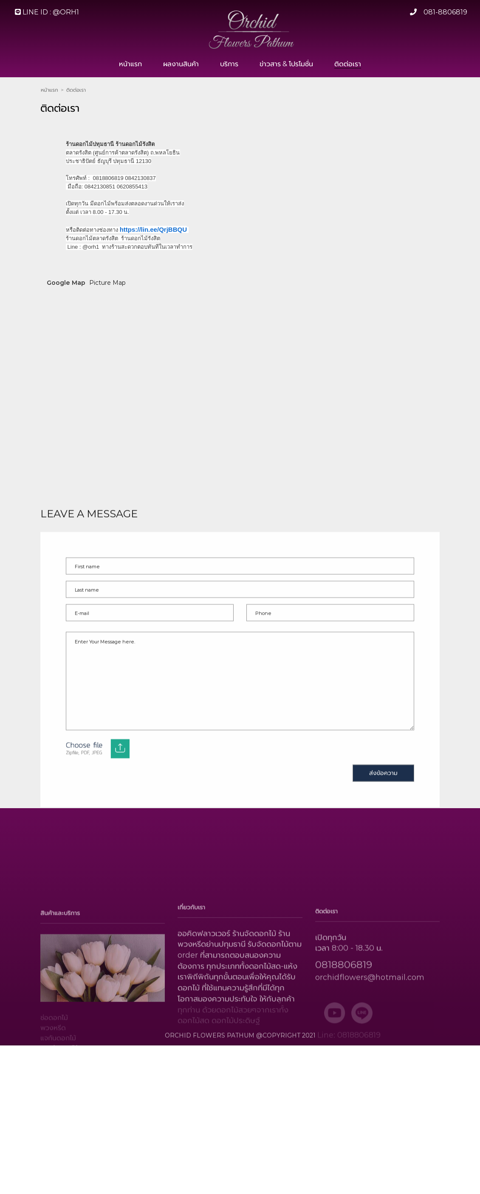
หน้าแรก (130, 64)
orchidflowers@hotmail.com (369, 1004)
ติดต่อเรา (347, 64)
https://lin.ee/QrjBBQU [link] (153, 236)
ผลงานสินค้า (181, 64)
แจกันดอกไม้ (58, 1065)
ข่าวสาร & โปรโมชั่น (286, 64)
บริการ (229, 64)
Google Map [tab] (66, 294)
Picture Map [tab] (107, 294)
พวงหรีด (53, 1055)
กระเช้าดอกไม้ (59, 1075)
